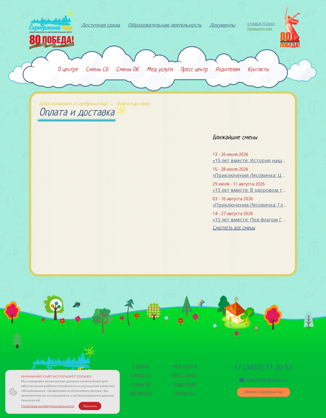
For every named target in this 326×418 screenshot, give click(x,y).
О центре (140, 367)
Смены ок (140, 385)
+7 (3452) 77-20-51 (261, 23)
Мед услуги (184, 367)
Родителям (185, 385)
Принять (90, 406)
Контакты (184, 394)
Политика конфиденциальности (47, 406)
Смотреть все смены (234, 228)
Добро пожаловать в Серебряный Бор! (73, 103)
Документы (141, 394)
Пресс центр (184, 376)
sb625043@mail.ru (263, 380)
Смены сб (140, 376)
